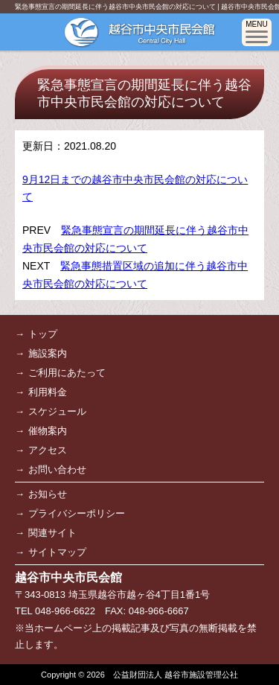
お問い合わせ (57, 469)
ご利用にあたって (67, 372)
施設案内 (47, 353)
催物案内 (47, 430)
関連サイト (52, 532)
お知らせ (47, 494)
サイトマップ (57, 552)
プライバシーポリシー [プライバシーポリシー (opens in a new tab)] (76, 513)
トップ (42, 334)
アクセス (47, 450)
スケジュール (57, 411)
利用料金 (47, 392)
